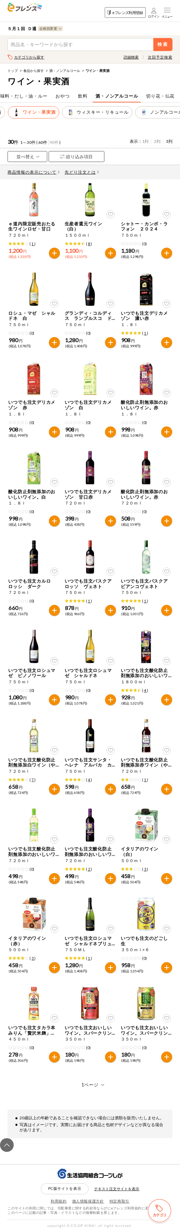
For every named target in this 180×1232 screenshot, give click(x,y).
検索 (162, 44)
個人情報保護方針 (88, 1201)
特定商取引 (119, 1201)
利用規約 (59, 1201)
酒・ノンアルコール (64, 71)
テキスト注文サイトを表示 (116, 1189)
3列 (169, 141)
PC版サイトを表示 (64, 1188)
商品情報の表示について (34, 172)
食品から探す (33, 71)
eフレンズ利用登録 (125, 12)
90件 (54, 142)
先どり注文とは (82, 172)
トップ (13, 71)
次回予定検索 (160, 57)
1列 (145, 141)
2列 (157, 141)
